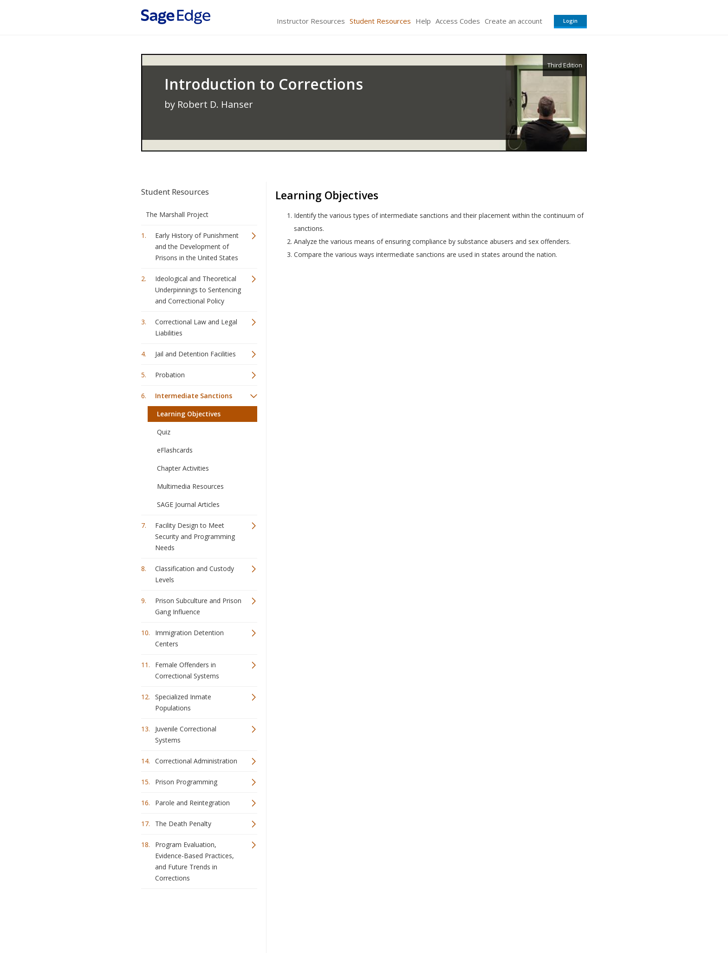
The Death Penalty (183, 823)
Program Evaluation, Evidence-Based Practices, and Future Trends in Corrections (194, 861)
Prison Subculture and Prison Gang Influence (198, 606)
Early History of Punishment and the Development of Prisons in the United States (197, 246)
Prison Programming (186, 781)
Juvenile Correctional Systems (185, 734)
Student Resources (380, 21)
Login (570, 20)
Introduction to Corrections (263, 84)
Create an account (513, 21)
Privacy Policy (525, 918)
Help (423, 21)
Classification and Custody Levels (194, 574)
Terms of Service (416, 918)
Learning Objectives (189, 413)
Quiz (163, 431)
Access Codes (458, 21)
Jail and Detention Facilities (195, 353)
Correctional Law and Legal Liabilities (196, 327)
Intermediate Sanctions (193, 395)
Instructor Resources (311, 21)
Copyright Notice (473, 918)
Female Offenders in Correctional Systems (187, 670)
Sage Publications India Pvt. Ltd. (276, 918)
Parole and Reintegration (192, 802)
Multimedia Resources (190, 486)
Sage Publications (194, 918)
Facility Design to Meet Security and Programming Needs (195, 536)
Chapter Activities (183, 468)
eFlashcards (175, 450)
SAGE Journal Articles (188, 504)
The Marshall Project (177, 214)
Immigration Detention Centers (189, 638)
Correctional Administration (196, 760)
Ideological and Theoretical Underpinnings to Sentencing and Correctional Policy (198, 289)
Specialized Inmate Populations (183, 702)
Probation (170, 374)
